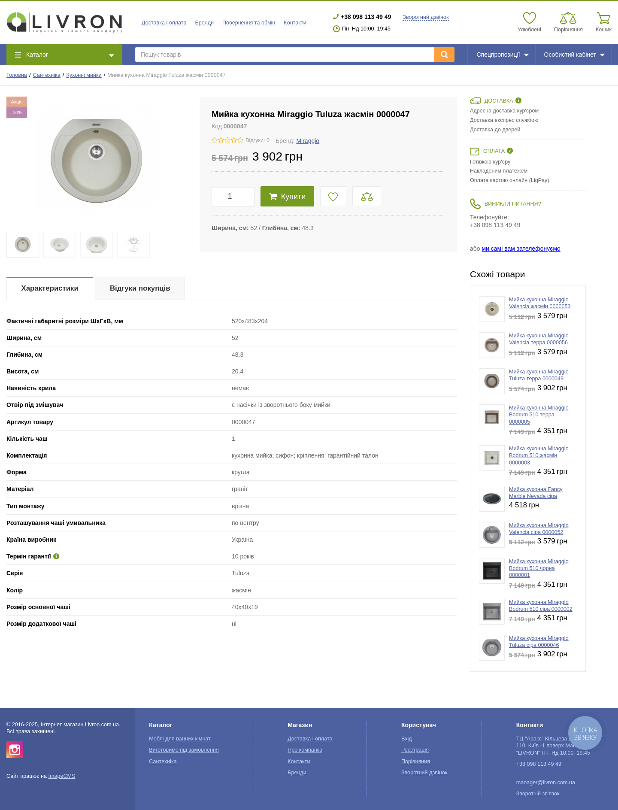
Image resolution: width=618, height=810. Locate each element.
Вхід (406, 739)
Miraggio (307, 140)
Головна (16, 75)
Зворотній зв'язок (538, 794)
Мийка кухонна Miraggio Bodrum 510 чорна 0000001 (539, 568)
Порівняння (415, 761)
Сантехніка (46, 75)
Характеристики (50, 288)
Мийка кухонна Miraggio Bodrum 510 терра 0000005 (539, 415)
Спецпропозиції (502, 54)
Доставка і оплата (164, 23)
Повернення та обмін (248, 23)
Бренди (204, 23)
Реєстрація (415, 750)
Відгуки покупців (140, 288)
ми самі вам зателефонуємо (521, 248)
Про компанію (305, 750)
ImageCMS (61, 776)
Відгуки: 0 (257, 140)
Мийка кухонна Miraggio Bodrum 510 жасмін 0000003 (539, 456)
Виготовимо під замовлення (183, 750)
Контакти (295, 23)
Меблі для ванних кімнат (180, 739)
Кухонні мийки (83, 75)
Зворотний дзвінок (425, 17)
